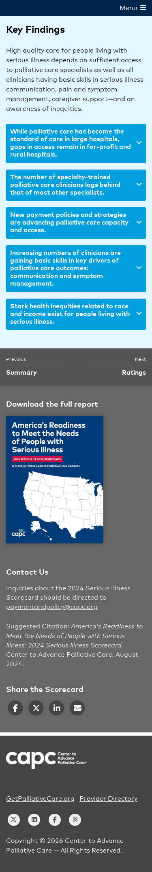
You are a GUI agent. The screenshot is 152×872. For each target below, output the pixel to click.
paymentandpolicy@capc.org (52, 607)
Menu (133, 8)
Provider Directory (108, 799)
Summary (21, 372)
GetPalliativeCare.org (40, 799)
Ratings (134, 372)
